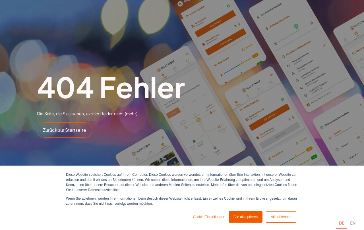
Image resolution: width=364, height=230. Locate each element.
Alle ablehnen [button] (281, 217)
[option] (352, 216)
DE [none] (341, 222)
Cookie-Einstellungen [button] (209, 217)
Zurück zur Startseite (64, 130)
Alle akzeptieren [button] (245, 217)
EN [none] (352, 222)
